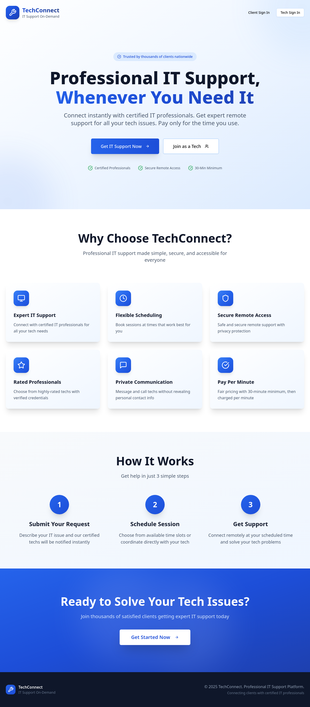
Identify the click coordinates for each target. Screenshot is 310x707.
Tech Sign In (290, 12)
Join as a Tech (191, 146)
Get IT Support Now (125, 146)
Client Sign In (259, 12)
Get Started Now (155, 637)
